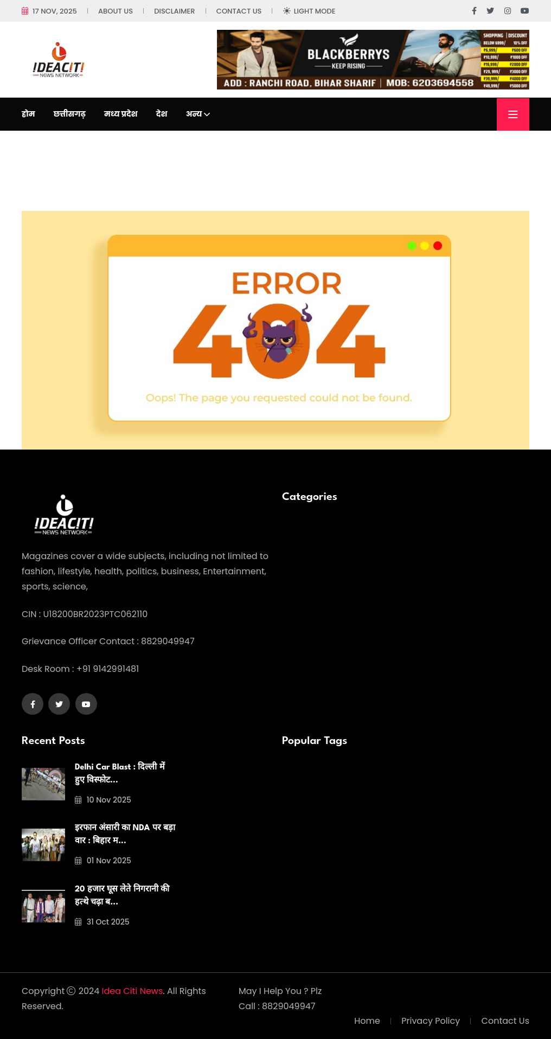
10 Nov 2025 (103, 799)
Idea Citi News (132, 991)
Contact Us (239, 11)
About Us (115, 11)
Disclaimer (174, 11)
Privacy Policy (430, 1021)
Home (367, 1021)
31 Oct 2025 (102, 921)
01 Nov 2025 (103, 860)
